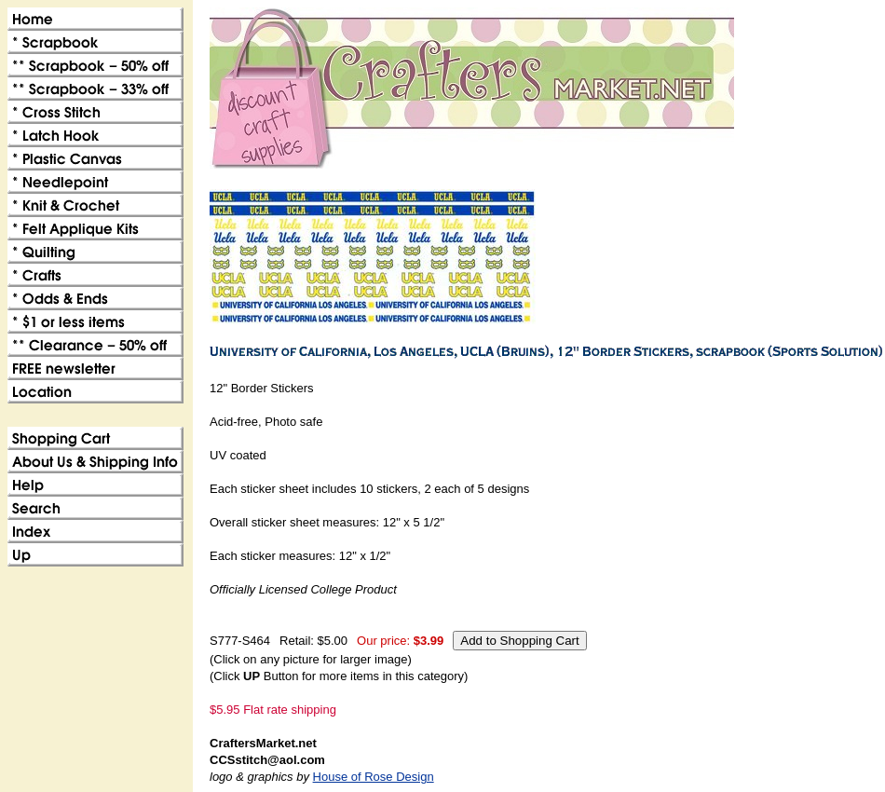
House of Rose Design (373, 777)
